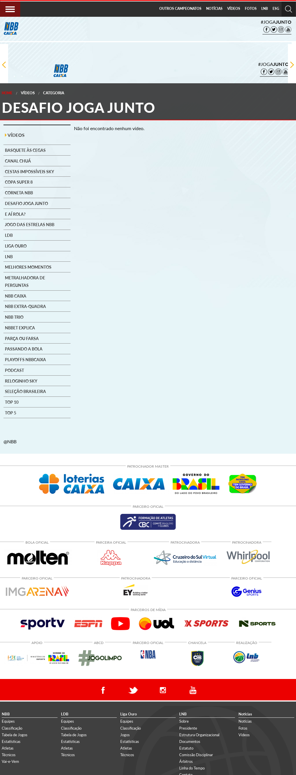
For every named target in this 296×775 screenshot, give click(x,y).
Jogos (125, 734)
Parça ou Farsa (22, 338)
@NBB (9, 441)
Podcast (14, 370)
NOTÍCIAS (214, 8)
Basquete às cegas (25, 150)
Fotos (242, 728)
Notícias (245, 721)
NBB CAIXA (15, 296)
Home (7, 93)
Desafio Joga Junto (26, 203)
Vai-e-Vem (10, 761)
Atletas (8, 748)
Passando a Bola (23, 349)
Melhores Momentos (28, 267)
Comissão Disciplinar (196, 754)
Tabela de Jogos (14, 734)
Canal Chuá (18, 161)
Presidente (188, 728)
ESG (276, 8)
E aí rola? (15, 214)
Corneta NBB (19, 193)
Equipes (8, 721)
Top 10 (11, 402)
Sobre (184, 721)
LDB (9, 235)
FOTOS (251, 8)
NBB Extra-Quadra (25, 306)
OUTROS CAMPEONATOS (180, 8)
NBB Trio (14, 317)
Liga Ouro (16, 246)
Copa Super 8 (19, 182)
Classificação (12, 728)
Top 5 (10, 413)
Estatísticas (11, 741)
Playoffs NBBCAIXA (25, 359)
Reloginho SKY (21, 381)
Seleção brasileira (25, 391)
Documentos (189, 741)
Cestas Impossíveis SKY (29, 171)
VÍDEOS (233, 8)
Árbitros (186, 761)
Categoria (53, 93)
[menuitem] (180, 8)
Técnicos (9, 754)
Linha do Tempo (192, 768)
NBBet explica (20, 328)
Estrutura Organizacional (199, 734)
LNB (264, 8)
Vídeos (28, 93)
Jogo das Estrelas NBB (29, 224)
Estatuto (186, 748)
